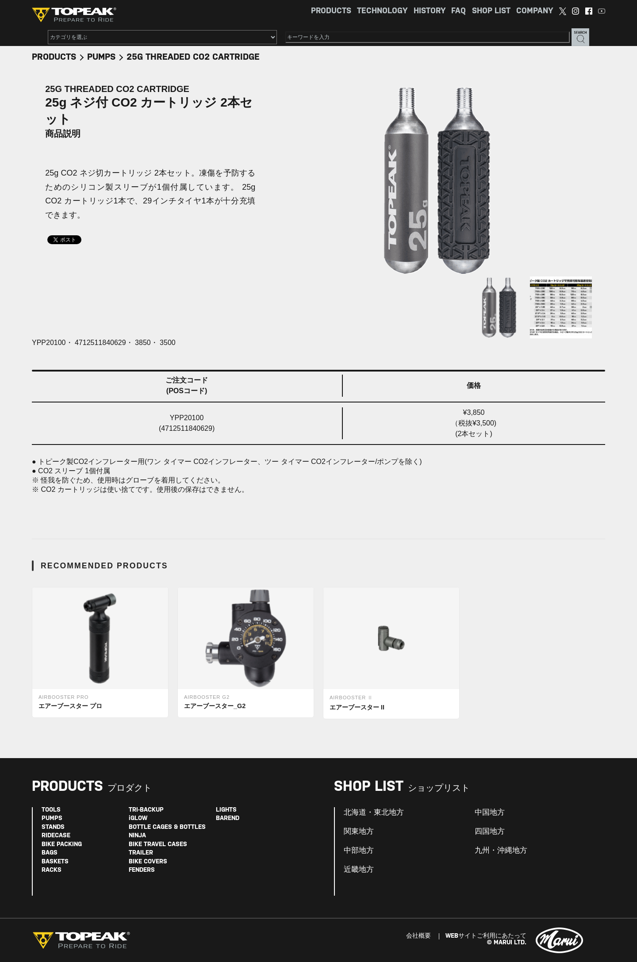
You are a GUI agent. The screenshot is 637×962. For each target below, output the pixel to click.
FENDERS (142, 870)
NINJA (137, 836)
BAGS (50, 853)
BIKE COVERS (148, 862)
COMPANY (534, 11)
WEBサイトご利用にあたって (485, 936)
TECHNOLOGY (382, 11)
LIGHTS (226, 810)
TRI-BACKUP (146, 810)
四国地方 (490, 831)
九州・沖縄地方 (501, 850)
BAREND (227, 818)
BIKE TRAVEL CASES (158, 844)
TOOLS (51, 810)
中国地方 (490, 812)
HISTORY (429, 11)
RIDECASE (56, 836)
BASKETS (55, 862)
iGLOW (138, 818)
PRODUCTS (331, 11)
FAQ (458, 11)
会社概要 (418, 936)
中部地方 (359, 850)
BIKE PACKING (62, 844)
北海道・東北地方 (374, 812)
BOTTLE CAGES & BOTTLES (167, 827)
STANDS (53, 827)
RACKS (51, 870)
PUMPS (101, 57)
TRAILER (141, 853)
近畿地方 (359, 869)
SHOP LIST (491, 11)
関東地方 (359, 831)
